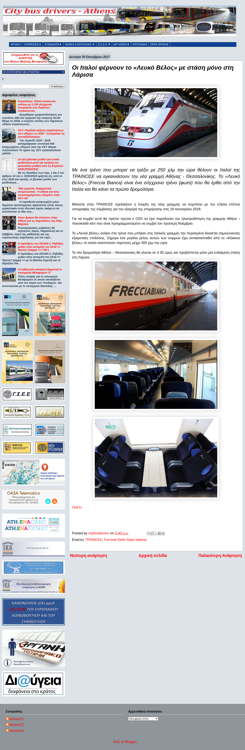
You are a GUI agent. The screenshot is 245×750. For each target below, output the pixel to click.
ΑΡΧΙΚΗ (15, 44)
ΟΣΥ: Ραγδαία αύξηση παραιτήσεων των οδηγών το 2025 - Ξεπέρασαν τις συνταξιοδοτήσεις (41, 133)
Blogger (131, 742)
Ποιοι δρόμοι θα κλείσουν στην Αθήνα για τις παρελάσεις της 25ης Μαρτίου (40, 221)
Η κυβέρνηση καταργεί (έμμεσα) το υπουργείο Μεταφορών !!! (40, 271)
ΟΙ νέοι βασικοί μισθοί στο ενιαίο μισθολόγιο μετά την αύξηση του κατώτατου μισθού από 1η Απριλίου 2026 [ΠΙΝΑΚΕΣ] (40, 164)
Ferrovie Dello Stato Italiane (125, 540)
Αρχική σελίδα (153, 555)
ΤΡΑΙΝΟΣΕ (93, 540)
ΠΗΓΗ (76, 508)
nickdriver (17, 731)
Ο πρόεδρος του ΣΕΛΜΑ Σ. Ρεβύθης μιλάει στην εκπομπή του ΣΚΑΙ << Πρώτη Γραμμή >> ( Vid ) (40, 247)
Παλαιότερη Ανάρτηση (220, 555)
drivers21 (17, 719)
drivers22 (17, 725)
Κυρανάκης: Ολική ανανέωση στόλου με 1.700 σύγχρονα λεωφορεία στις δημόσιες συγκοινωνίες (37, 106)
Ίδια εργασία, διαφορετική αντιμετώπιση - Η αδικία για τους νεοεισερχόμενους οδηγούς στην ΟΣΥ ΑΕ (39, 193)
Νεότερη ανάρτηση (88, 555)
